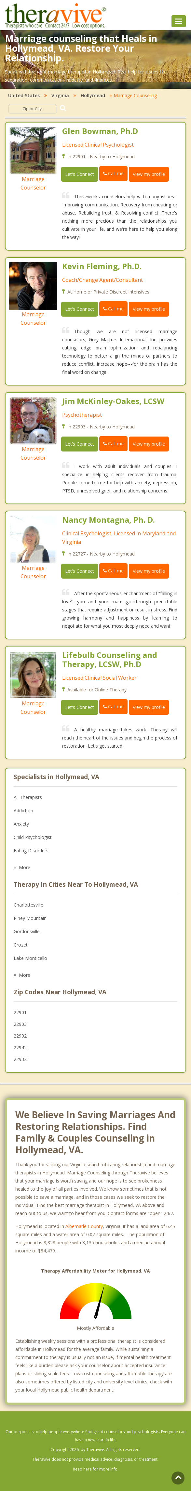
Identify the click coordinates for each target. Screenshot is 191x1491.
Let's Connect (79, 174)
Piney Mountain (30, 918)
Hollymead (93, 95)
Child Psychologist (33, 837)
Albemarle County (84, 1226)
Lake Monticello (30, 958)
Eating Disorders (31, 850)
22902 (20, 1036)
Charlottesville (28, 905)
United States (24, 95)
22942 (20, 1047)
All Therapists (28, 797)
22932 (20, 1059)
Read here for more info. (95, 1469)
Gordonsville (27, 931)
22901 (20, 1012)
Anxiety (21, 824)
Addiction (23, 810)
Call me (113, 173)
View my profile (149, 174)
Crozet (21, 945)
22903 (20, 1024)
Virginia (60, 95)
